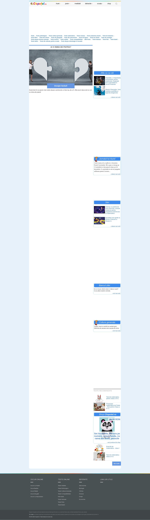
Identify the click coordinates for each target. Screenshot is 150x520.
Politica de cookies (82, 512)
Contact (46, 512)
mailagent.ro (79, 514)
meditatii (77, 3)
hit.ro (70, 514)
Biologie (81, 488)
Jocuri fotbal (34, 491)
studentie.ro (91, 514)
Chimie (81, 491)
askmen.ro (42, 514)
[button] (116, 3)
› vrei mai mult (116, 293)
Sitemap (51, 512)
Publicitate (41, 512)
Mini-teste (61, 496)
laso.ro (74, 514)
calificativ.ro (48, 514)
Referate (83, 479)
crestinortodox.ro (61, 514)
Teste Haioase (62, 499)
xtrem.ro (97, 514)
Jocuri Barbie (34, 488)
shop (109, 3)
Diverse (81, 494)
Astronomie (82, 485)
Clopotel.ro (38, 3)
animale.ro (36, 514)
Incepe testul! (60, 86)
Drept (81, 496)
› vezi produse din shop (113, 442)
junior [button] (67, 3)
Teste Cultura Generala (64, 491)
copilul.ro (54, 514)
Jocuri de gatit (34, 494)
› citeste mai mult (115, 97)
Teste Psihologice (63, 488)
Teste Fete (61, 502)
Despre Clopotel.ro (33, 512)
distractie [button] (89, 3)
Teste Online (64, 479)
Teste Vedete (62, 485)
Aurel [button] (58, 3)
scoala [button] (100, 3)
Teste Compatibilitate (64, 494)
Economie (82, 499)
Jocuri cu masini (35, 485)
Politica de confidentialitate (70, 512)
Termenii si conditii (58, 512)
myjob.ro (85, 514)
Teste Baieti (61, 505)
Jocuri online (36, 479)
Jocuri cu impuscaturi (36, 496)
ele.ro (67, 514)
